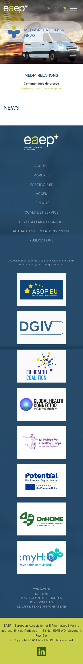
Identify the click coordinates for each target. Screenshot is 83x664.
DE (56, 8)
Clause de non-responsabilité (41, 607)
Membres (41, 175)
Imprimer (41, 594)
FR (64, 8)
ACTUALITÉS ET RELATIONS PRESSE (41, 231)
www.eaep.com (53, 88)
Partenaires (41, 184)
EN (48, 8)
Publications (41, 240)
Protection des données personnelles (41, 600)
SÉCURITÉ (41, 203)
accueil (41, 166)
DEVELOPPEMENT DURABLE (41, 222)
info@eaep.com (30, 88)
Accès (41, 194)
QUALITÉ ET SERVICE (41, 212)
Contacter (41, 589)
